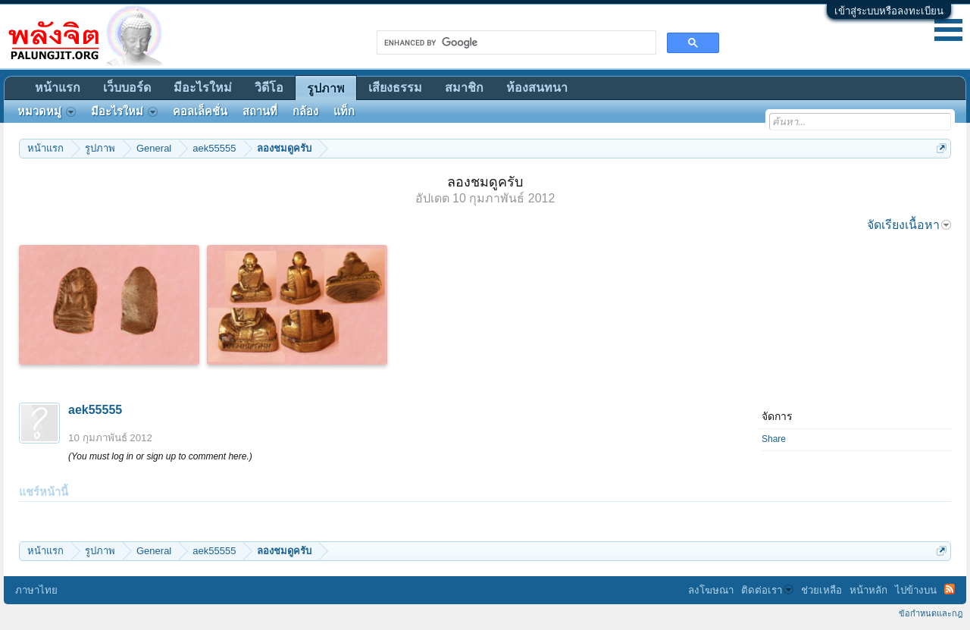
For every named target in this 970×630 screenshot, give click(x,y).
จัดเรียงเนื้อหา (909, 224)
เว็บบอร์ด (127, 87)
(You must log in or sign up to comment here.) (160, 456)
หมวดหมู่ (46, 111)
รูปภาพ (326, 88)
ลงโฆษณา (711, 590)
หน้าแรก (57, 87)
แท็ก (344, 111)
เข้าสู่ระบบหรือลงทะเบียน (888, 11)
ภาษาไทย (36, 590)
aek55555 (95, 409)
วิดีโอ (269, 87)
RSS (949, 589)
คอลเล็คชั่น (200, 111)
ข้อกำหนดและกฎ (930, 613)
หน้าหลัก (868, 590)
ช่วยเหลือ (821, 590)
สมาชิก (464, 87)
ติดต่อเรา (767, 590)
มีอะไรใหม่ (203, 87)
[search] (515, 42)
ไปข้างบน (916, 590)
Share (774, 439)
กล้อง (305, 111)
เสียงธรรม (395, 87)
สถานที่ (259, 111)
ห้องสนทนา (537, 87)
